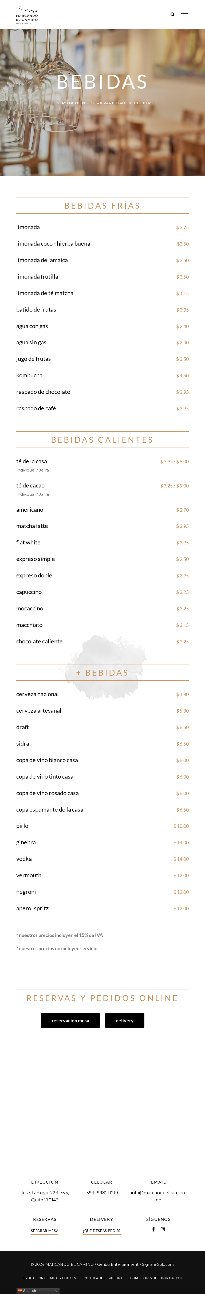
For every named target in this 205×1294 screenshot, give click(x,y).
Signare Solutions (158, 1264)
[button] (70, 1020)
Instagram (163, 1229)
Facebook (153, 1229)
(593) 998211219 (101, 1192)
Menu (183, 14)
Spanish (27, 1291)
